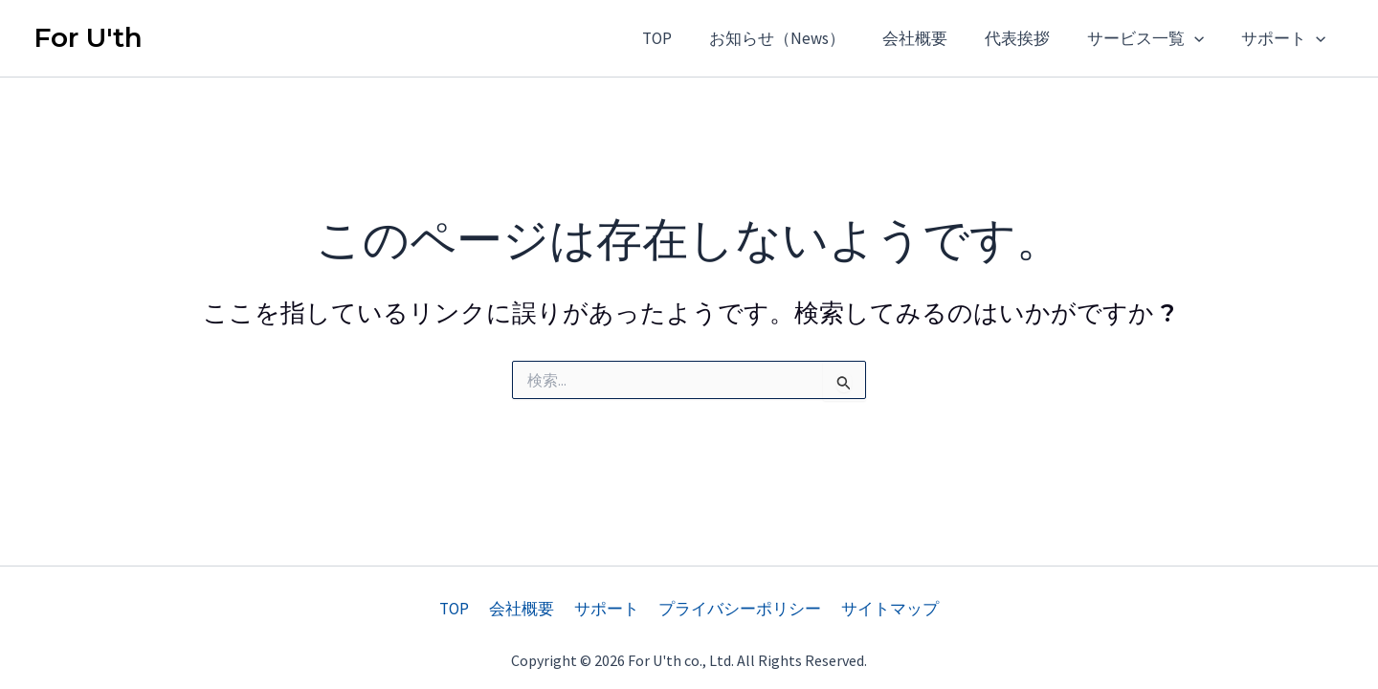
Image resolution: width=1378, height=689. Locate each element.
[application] (1201, 38)
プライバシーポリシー (737, 608)
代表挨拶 (1029, 38)
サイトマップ (883, 608)
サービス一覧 (1153, 38)
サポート (1286, 38)
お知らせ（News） (799, 38)
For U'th (88, 37)
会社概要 (932, 38)
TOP (684, 38)
